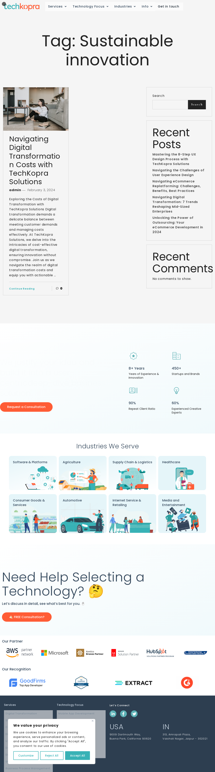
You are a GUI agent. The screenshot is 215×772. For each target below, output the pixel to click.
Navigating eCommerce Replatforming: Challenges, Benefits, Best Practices (176, 188)
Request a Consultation (26, 407)
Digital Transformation (19, 713)
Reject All (51, 756)
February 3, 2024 (41, 190)
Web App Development (73, 718)
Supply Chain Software (20, 718)
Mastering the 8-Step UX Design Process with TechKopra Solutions (174, 161)
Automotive (72, 500)
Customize (26, 756)
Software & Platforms (30, 462)
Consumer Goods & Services (29, 502)
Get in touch (167, 7)
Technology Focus (91, 6)
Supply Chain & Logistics (132, 462)
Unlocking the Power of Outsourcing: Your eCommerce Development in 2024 (177, 226)
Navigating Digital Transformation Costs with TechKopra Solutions (34, 160)
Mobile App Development (75, 713)
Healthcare (171, 462)
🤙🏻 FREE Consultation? (26, 617)
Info (147, 6)
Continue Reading (22, 288)
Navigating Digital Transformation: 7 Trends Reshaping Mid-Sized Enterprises (175, 206)
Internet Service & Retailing (127, 502)
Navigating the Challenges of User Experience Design (178, 174)
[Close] (93, 721)
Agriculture (71, 462)
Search (158, 95)
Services (57, 6)
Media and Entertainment (173, 502)
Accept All (77, 756)
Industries (125, 6)
